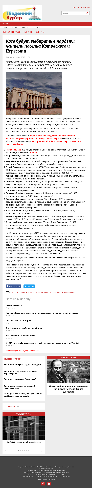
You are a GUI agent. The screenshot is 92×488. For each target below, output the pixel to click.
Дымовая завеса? (14, 305)
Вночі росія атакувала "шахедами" (20, 379)
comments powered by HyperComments (22, 350)
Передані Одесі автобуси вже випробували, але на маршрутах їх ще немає (42, 313)
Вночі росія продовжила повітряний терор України (20, 372)
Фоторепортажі (23, 414)
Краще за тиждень (68, 357)
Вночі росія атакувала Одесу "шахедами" (23, 364)
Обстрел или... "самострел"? (19, 320)
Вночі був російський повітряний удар (24, 328)
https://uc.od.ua (22, 13)
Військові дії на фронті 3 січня (20, 335)
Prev (5, 450)
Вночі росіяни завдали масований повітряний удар (19, 387)
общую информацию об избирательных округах (38, 138)
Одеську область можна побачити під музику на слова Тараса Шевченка (68, 389)
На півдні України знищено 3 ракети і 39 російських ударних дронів (22, 394)
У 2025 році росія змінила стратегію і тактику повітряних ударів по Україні (42, 343)
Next (41, 450)
